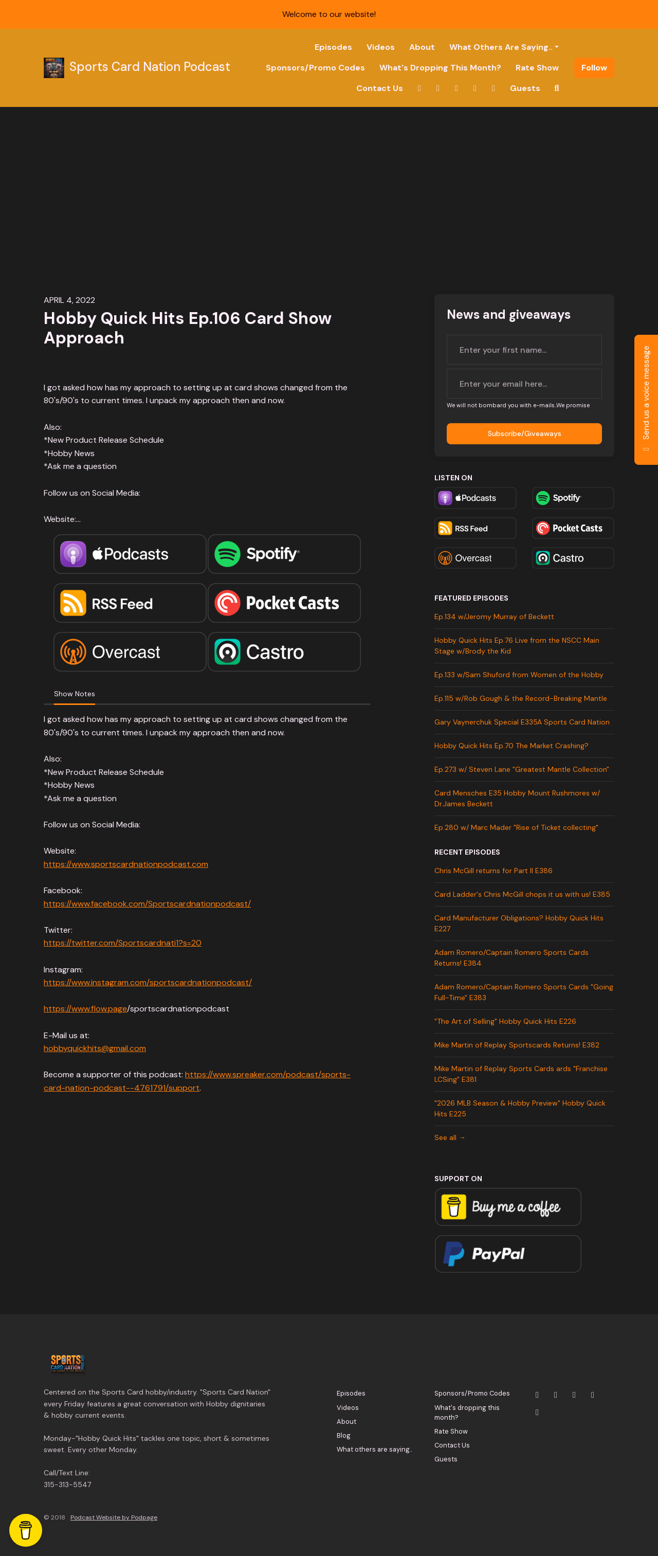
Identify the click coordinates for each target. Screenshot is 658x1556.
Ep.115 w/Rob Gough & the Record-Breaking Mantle (520, 698)
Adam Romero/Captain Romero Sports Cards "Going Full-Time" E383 (523, 992)
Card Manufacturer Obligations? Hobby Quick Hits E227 (519, 923)
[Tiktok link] (493, 88)
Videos (381, 47)
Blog (344, 1435)
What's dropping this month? (440, 67)
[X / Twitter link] (419, 88)
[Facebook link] (475, 88)
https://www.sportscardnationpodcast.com (126, 864)
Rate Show (537, 67)
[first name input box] (524, 350)
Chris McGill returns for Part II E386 (493, 870)
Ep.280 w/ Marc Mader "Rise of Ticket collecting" (516, 827)
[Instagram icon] (556, 1395)
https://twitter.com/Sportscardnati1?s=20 (123, 942)
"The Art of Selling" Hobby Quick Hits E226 (505, 1021)
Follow (594, 67)
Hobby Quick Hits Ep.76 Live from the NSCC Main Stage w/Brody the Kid (516, 646)
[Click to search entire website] (556, 88)
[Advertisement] (329, 184)
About (422, 47)
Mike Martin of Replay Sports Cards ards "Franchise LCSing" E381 (521, 1074)
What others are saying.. (501, 47)
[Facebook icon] (593, 1395)
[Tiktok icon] (537, 1412)
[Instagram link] (438, 88)
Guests (525, 88)
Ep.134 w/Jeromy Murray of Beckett (494, 616)
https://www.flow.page (85, 1008)
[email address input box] (524, 384)
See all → (450, 1137)
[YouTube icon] (574, 1395)
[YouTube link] (456, 88)
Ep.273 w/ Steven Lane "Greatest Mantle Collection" (521, 769)
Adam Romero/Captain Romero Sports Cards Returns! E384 (511, 958)
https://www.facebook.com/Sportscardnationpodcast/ (147, 903)
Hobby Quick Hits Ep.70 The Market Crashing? (511, 745)
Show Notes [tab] (74, 693)
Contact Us (379, 88)
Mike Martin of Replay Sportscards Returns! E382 (516, 1045)
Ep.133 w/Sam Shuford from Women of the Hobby (519, 674)
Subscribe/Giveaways (524, 433)
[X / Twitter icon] (537, 1395)
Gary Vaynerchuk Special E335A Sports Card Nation (522, 722)
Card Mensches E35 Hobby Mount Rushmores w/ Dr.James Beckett (517, 798)
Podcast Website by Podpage (113, 1517)
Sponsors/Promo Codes (315, 67)
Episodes (333, 47)
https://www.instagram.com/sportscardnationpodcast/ (148, 982)
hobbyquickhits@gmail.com (95, 1048)
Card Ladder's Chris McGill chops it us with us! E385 (522, 894)
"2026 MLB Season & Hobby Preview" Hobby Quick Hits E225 (520, 1108)
